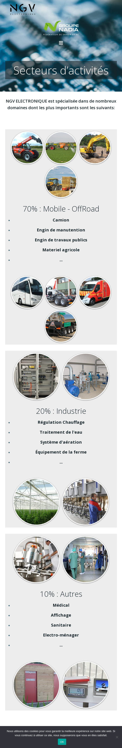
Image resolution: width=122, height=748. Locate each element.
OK (62, 741)
